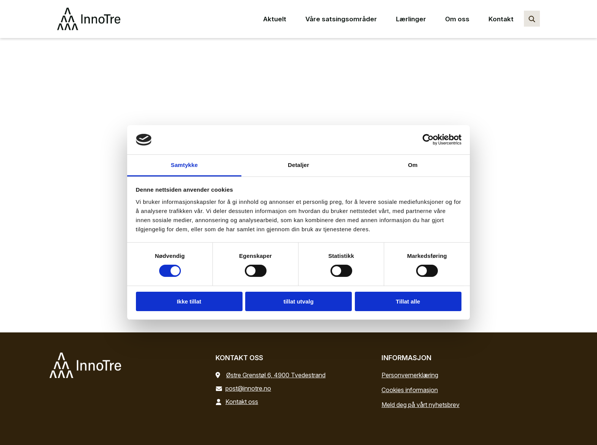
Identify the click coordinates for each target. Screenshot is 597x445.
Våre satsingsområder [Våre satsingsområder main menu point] (341, 19)
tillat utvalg (298, 301)
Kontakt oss (238, 401)
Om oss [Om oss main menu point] (457, 19)
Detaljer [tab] (298, 165)
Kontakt (501, 19)
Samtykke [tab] (184, 165)
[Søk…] (532, 19)
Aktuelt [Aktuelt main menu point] (274, 19)
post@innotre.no (245, 388)
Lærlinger (411, 19)
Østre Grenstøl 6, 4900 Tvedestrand (276, 375)
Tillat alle (408, 301)
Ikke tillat (189, 301)
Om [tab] (412, 165)
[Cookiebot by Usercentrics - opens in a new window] (428, 139)
